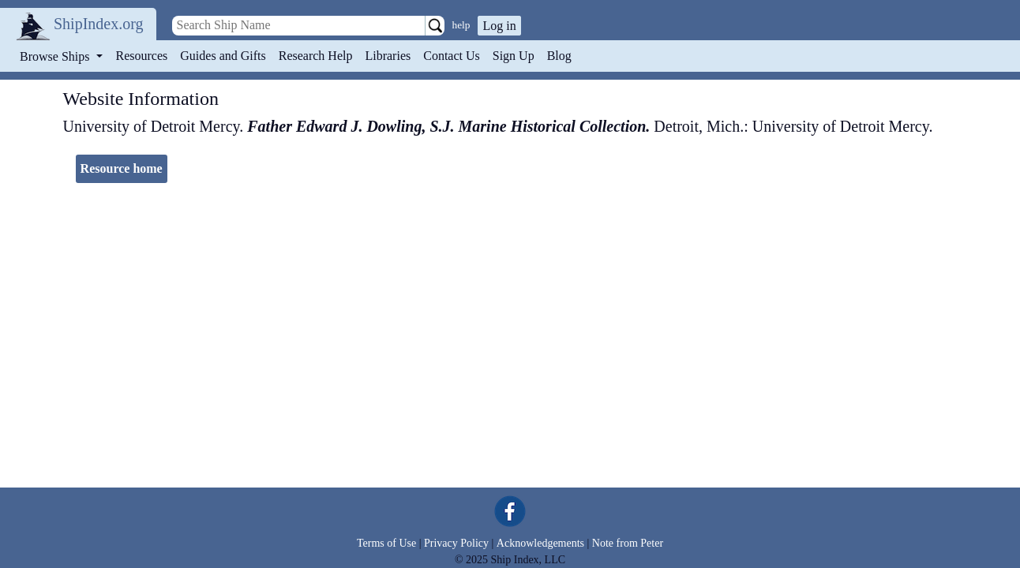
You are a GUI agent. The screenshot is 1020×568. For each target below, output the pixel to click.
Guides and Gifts (222, 55)
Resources (142, 55)
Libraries (388, 55)
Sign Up (513, 55)
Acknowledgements (540, 543)
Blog (559, 55)
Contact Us (451, 55)
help (461, 25)
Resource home (122, 168)
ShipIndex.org (99, 23)
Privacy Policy (456, 543)
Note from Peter (627, 543)
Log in (499, 25)
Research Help (316, 55)
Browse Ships (56, 56)
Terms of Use (386, 543)
